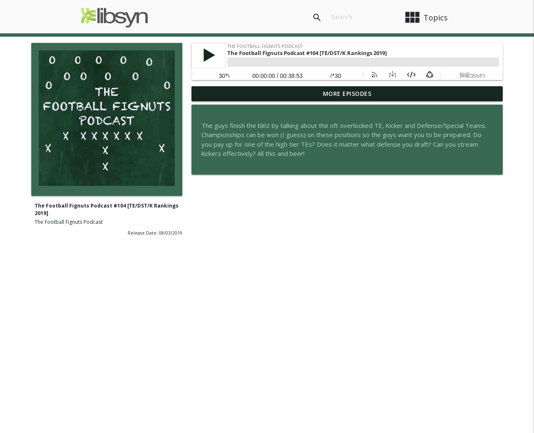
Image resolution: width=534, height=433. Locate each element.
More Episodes (347, 94)
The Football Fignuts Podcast (69, 221)
